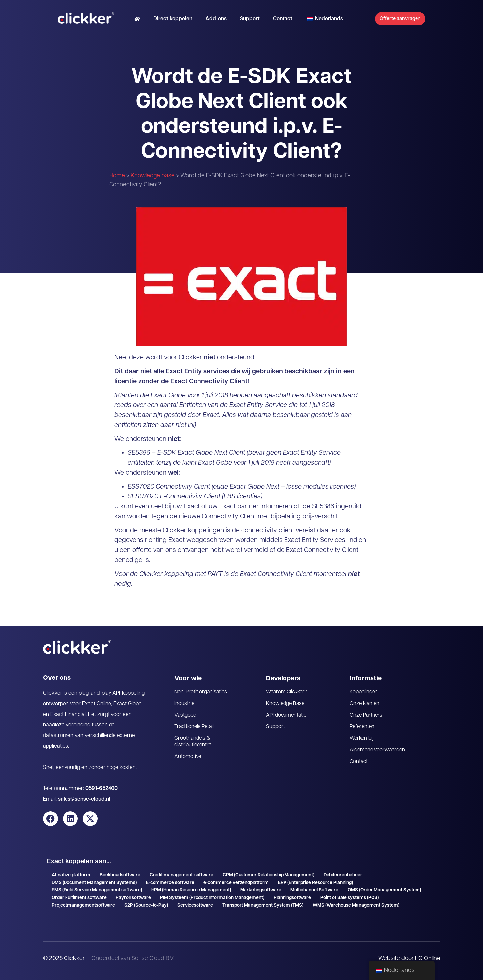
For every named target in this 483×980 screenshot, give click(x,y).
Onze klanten (365, 703)
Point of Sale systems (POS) (349, 897)
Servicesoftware (195, 905)
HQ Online (427, 959)
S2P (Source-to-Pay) (146, 905)
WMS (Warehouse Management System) (356, 905)
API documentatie (287, 715)
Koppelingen (364, 692)
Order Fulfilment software (79, 897)
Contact (274, 21)
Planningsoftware (292, 897)
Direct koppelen (164, 21)
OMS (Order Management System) (384, 890)
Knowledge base (153, 176)
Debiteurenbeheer (343, 875)
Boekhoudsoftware (120, 875)
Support (241, 21)
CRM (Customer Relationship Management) (268, 875)
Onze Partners (366, 715)
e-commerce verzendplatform (236, 882)
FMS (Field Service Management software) (97, 890)
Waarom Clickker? (287, 692)
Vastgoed (185, 715)
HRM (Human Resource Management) (191, 890)
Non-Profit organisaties (201, 692)
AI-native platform (71, 875)
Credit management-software (181, 875)
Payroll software (133, 897)
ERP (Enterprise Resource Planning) (315, 882)
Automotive (187, 756)
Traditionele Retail (194, 726)
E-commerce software (170, 882)
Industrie (184, 703)
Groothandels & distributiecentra (193, 742)
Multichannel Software (314, 890)
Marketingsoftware (260, 890)
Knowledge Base (286, 703)
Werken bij (362, 738)
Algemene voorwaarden (378, 750)
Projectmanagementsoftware (83, 905)
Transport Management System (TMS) (262, 905)
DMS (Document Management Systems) (94, 882)
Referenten (363, 726)
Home (117, 176)
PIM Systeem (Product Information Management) (212, 897)
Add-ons (207, 21)
